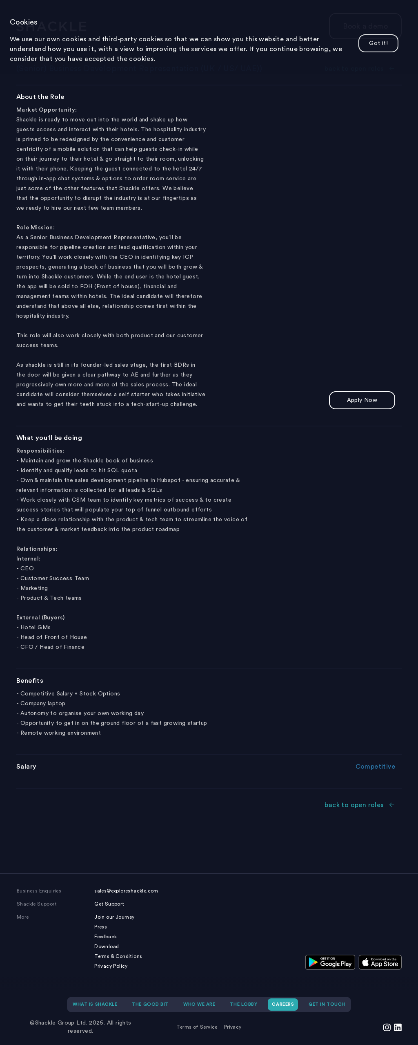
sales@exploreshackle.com (126, 890)
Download (106, 946)
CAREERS (283, 1004)
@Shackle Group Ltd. (58, 1023)
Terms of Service (196, 1027)
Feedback (105, 936)
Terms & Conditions (118, 956)
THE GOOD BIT (150, 1004)
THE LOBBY (243, 1004)
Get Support (109, 903)
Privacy (233, 1027)
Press (100, 926)
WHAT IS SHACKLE (95, 1004)
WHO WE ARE (199, 1004)
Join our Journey (114, 917)
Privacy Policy (111, 966)
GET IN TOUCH (327, 1004)
